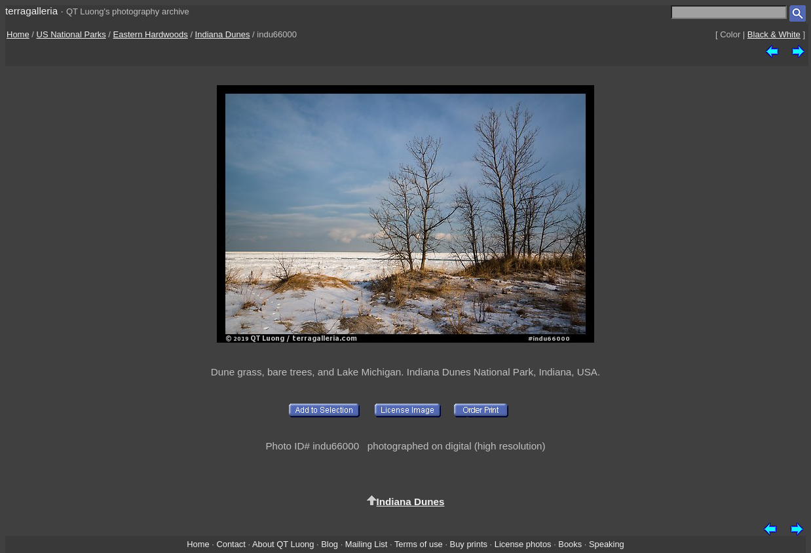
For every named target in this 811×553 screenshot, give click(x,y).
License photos (523, 544)
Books (570, 544)
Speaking (606, 544)
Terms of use (418, 544)
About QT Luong (283, 544)
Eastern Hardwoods (150, 34)
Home (18, 34)
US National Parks (71, 34)
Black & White (774, 34)
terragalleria (31, 10)
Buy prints (468, 544)
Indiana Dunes (222, 34)
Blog (329, 544)
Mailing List (366, 544)
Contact (230, 544)
